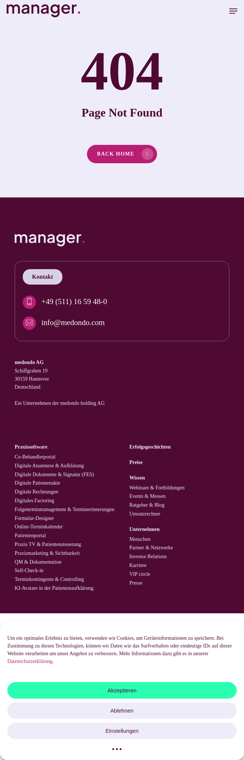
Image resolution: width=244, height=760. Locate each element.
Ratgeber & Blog (147, 505)
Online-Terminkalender (39, 526)
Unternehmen (145, 529)
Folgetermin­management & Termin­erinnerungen (64, 509)
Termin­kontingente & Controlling (49, 579)
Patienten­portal (30, 535)
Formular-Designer (34, 518)
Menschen (140, 539)
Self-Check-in (29, 570)
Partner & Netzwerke (151, 547)
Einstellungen (121, 731)
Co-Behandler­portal (35, 457)
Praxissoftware (31, 447)
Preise (136, 462)
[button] (233, 11)
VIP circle (140, 574)
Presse (136, 583)
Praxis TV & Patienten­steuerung (48, 544)
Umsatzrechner (145, 514)
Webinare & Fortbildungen (157, 487)
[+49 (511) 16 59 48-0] (122, 302)
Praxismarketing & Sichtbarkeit (47, 553)
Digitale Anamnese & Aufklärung (49, 465)
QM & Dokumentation (38, 562)
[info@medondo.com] (122, 323)
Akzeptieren (122, 690)
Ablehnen (122, 710)
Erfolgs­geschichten (150, 447)
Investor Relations (148, 556)
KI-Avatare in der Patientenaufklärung (54, 588)
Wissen (137, 478)
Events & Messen (148, 496)
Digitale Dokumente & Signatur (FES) (54, 474)
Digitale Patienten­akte (37, 483)
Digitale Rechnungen (36, 492)
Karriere (138, 565)
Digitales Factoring (34, 500)
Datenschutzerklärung (29, 661)
